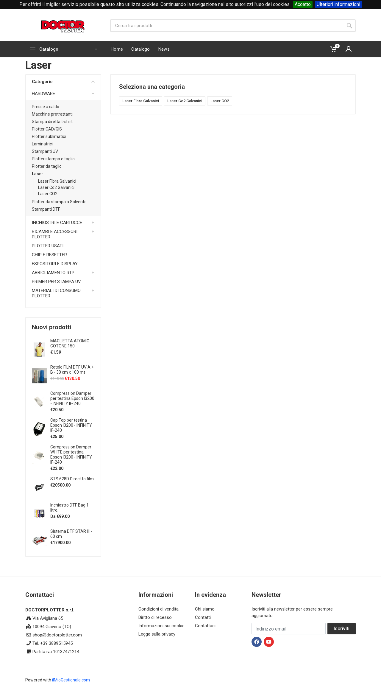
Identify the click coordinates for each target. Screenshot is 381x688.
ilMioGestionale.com (71, 680)
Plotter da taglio (47, 166)
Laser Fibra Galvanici (57, 181)
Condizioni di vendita (158, 609)
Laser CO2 (47, 193)
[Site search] (226, 25)
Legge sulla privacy (156, 634)
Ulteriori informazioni (338, 4)
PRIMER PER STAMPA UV (56, 281)
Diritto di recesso (155, 617)
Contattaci (205, 625)
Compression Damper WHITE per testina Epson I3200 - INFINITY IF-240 (71, 455)
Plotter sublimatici (49, 136)
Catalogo (63, 49)
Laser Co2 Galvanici (56, 187)
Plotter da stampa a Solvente (59, 201)
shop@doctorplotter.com (57, 635)
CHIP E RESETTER (49, 254)
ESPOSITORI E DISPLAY (55, 263)
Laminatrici (42, 144)
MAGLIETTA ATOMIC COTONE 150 (69, 343)
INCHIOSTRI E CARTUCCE (57, 222)
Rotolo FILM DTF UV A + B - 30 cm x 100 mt (72, 370)
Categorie (63, 81)
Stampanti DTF (46, 209)
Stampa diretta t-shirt (52, 121)
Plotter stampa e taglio (53, 158)
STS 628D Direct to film (72, 478)
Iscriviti (341, 628)
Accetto (303, 4)
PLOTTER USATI (47, 246)
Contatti (203, 617)
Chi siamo (205, 609)
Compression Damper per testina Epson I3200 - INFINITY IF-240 (72, 398)
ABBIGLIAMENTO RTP (53, 272)
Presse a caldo (45, 106)
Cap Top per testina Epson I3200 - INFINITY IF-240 (71, 425)
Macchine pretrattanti (52, 114)
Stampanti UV (45, 151)
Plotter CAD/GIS (47, 129)
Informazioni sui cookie (161, 625)
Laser (37, 173)
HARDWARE (43, 93)
